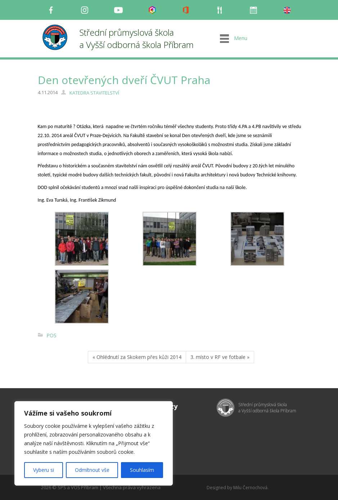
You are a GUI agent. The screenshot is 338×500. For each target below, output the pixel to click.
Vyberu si (43, 469)
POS (51, 335)
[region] (93, 443)
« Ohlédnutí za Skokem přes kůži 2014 (137, 357)
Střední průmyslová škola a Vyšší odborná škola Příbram (137, 38)
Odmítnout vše (92, 469)
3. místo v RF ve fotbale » (219, 357)
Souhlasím (142, 469)
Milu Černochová (250, 487)
